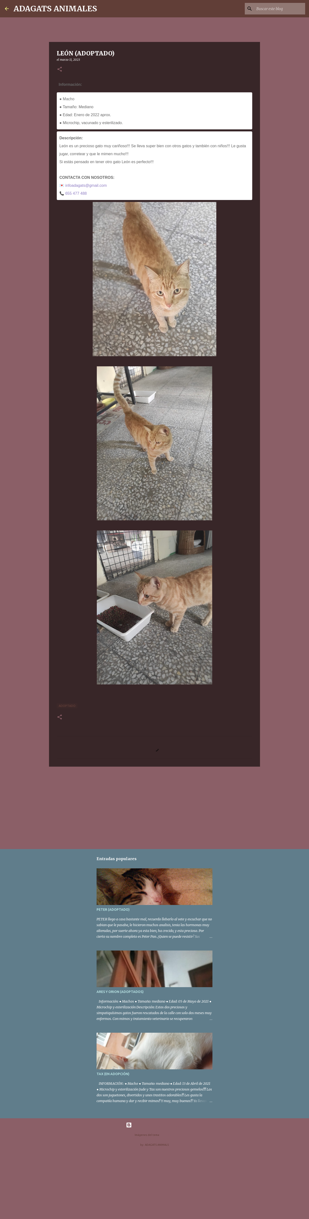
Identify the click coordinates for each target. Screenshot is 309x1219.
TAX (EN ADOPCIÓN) (113, 1074)
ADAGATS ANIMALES (55, 8)
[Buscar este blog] (279, 8)
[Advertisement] (154, 807)
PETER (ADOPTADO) (113, 909)
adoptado (67, 705)
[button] (60, 69)
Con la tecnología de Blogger (154, 1125)
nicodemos (168, 1134)
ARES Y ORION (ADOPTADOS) (120, 992)
